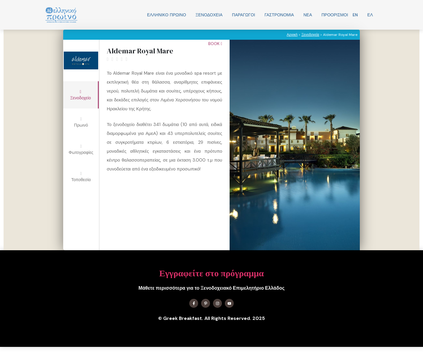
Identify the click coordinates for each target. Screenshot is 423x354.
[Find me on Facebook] (193, 303)
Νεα (307, 14)
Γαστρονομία (279, 14)
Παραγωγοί (243, 14)
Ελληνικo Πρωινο (166, 14)
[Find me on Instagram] (217, 303)
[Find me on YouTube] (229, 303)
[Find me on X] (205, 303)
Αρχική (292, 34)
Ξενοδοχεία (208, 14)
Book (215, 43)
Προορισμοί (335, 14)
